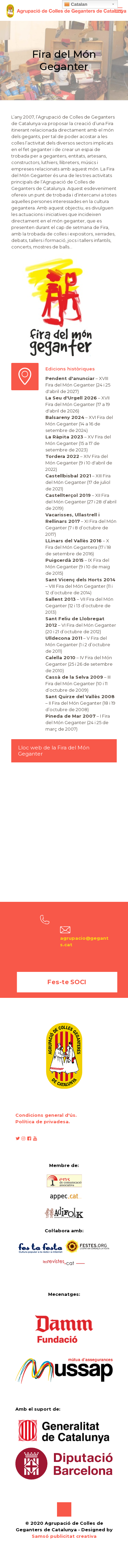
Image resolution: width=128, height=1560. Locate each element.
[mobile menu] (119, 10)
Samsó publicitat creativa (64, 1536)
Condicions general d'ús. (46, 1115)
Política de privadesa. (42, 1121)
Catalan (75, 4)
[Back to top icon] (64, 1509)
